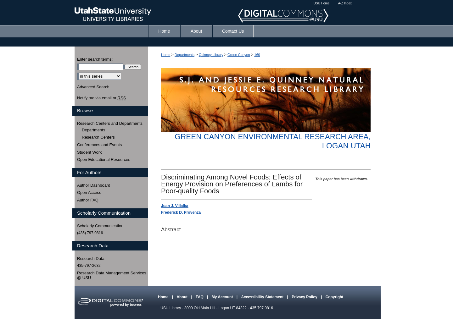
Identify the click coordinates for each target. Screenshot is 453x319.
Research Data (90, 258)
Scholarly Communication (100, 225)
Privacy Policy (305, 297)
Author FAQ (87, 200)
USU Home (322, 3)
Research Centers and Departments (110, 123)
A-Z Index (345, 3)
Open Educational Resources (103, 159)
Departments (184, 55)
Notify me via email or (101, 98)
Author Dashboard (93, 185)
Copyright (335, 297)
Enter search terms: (95, 59)
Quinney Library (211, 55)
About (182, 297)
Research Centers (98, 137)
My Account (223, 297)
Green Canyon (238, 55)
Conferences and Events (99, 144)
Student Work (89, 152)
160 (257, 55)
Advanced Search (93, 87)
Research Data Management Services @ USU (111, 275)
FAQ (200, 297)
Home (165, 55)
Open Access (89, 192)
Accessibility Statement (262, 297)
